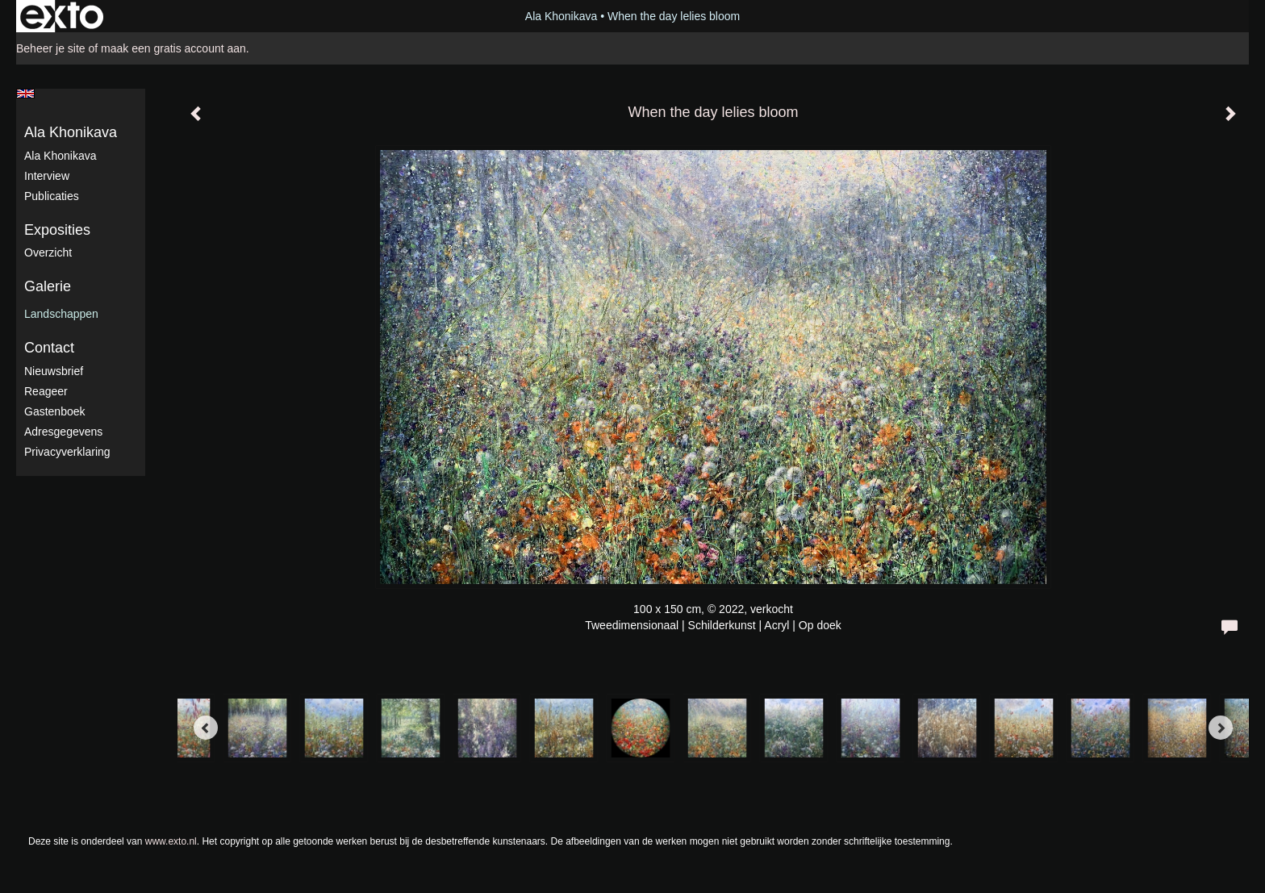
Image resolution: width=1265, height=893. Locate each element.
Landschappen (61, 313)
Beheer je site (51, 48)
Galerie (47, 286)
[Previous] (206, 728)
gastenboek (55, 411)
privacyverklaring (67, 451)
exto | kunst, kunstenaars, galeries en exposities (61, 16)
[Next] (1221, 728)
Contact (49, 348)
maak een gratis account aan (173, 48)
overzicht (48, 252)
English (25, 93)
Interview (46, 175)
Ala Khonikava (561, 16)
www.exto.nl (171, 841)
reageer (46, 391)
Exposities (57, 230)
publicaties (51, 196)
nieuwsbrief (53, 371)
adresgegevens (63, 431)
